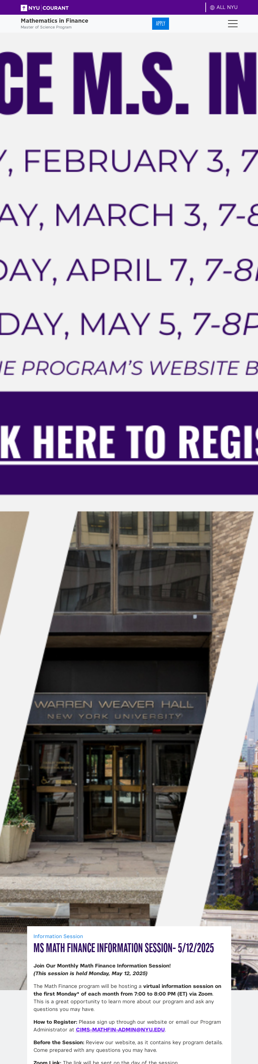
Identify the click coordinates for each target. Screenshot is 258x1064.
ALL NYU (224, 7)
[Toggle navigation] (233, 23)
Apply (160, 23)
